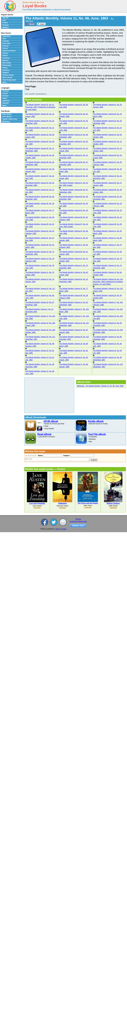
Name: (40, 456)
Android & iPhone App (78, 521)
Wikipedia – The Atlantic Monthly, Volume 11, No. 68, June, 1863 (100, 386)
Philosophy (6, 65)
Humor (5, 56)
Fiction (5, 23)
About (58, 529)
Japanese (6, 101)
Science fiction (8, 75)
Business (6, 121)
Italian (4, 98)
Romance (6, 70)
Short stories (7, 77)
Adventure (6, 36)
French (5, 93)
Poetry (4, 68)
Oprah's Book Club (9, 119)
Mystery (5, 27)
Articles (78, 519)
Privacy (63, 529)
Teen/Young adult (9, 80)
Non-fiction (6, 63)
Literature (6, 58)
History (5, 53)
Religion (5, 73)
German (5, 96)
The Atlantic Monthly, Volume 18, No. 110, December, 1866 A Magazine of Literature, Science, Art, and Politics (108, 281)
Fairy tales (6, 43)
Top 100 (5, 18)
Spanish (5, 103)
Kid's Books (7, 117)
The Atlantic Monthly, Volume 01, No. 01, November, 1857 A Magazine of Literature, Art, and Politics (40, 107)
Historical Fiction (9, 51)
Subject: (66, 456)
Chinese (5, 91)
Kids (4, 20)
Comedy (5, 41)
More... (5, 82)
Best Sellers (7, 114)
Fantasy (5, 25)
